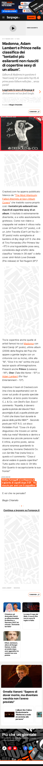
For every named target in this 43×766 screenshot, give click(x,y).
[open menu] (2, 17)
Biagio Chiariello (15, 105)
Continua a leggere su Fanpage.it (21, 510)
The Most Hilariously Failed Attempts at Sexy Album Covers (19, 199)
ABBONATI (31, 17)
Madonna (29, 343)
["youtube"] (15, 748)
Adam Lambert (10, 376)
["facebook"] (25, 748)
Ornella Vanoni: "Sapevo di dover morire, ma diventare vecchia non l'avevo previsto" (20, 697)
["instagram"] (10, 748)
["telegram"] (31, 748)
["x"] (20, 748)
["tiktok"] (4, 748)
